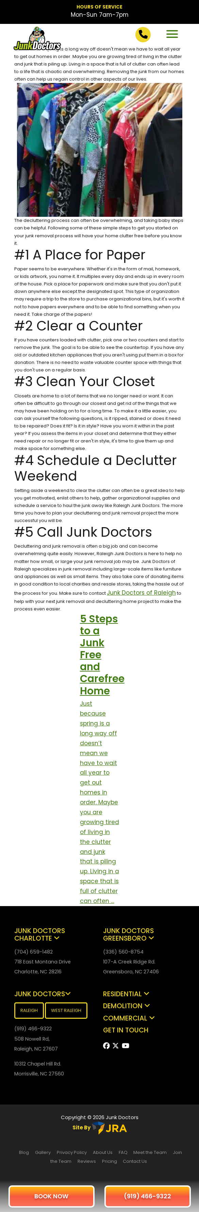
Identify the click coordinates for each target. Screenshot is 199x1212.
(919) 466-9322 (147, 1196)
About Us (103, 1152)
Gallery (43, 1152)
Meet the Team (150, 1152)
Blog (24, 1152)
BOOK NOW (51, 1196)
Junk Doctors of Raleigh (141, 593)
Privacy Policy (72, 1152)
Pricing (110, 1161)
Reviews (87, 1161)
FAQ (124, 1152)
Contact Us (135, 1161)
